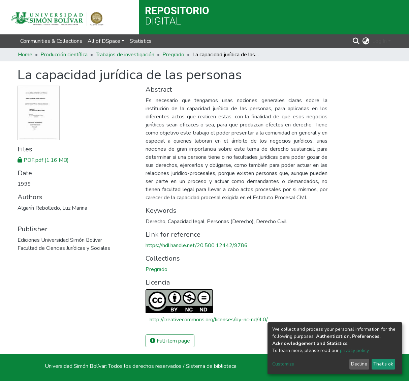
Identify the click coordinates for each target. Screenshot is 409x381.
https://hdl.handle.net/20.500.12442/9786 (197, 245)
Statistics (141, 41)
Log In (379, 41)
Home (25, 54)
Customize (283, 364)
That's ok (383, 364)
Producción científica (64, 54)
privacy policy (354, 350)
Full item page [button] (170, 341)
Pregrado (173, 54)
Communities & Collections (51, 41)
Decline (359, 364)
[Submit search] (356, 41)
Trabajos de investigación (125, 54)
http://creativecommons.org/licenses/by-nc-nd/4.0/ (208, 319)
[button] (366, 41)
